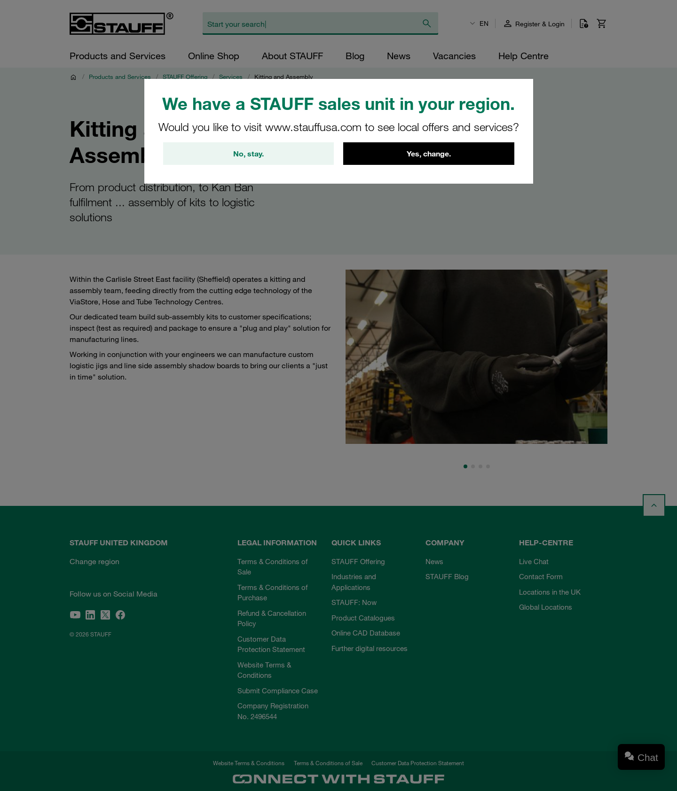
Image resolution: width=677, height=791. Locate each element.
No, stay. (248, 153)
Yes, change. (429, 153)
